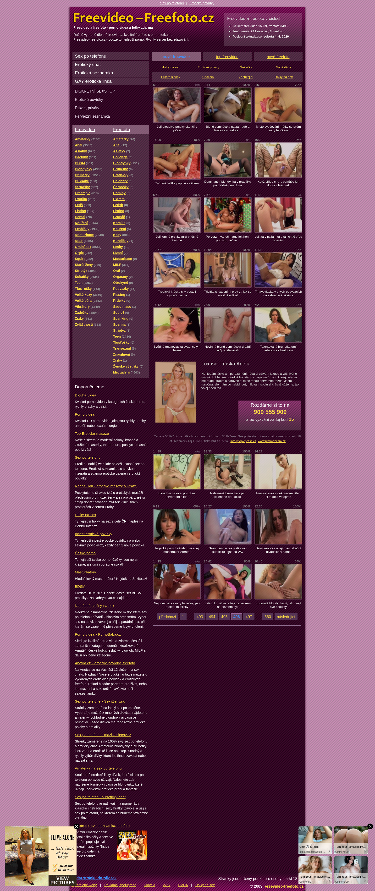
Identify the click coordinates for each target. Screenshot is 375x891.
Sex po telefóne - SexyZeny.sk (100, 701)
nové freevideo (176, 56)
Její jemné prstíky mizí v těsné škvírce (177, 238)
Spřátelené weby (84, 885)
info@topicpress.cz (243, 441)
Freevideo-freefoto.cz (284, 886)
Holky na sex (85, 515)
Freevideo (85, 129)
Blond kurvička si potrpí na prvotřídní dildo (176, 495)
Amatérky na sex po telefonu (98, 768)
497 (249, 617)
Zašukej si (246, 77)
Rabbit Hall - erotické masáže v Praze (106, 486)
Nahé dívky (284, 67)
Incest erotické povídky (93, 534)
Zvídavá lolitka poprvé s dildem (177, 183)
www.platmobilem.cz (272, 441)
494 (212, 617)
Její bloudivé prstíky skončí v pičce (177, 128)
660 (268, 617)
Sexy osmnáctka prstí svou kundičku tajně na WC (228, 550)
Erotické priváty (208, 67)
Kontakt (149, 885)
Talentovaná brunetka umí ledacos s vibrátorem (278, 348)
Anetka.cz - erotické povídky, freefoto (105, 663)
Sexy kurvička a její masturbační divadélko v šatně (278, 550)
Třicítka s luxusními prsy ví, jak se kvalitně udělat (227, 293)
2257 (167, 885)
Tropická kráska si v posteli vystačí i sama (177, 293)
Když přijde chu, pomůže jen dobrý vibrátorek (278, 183)
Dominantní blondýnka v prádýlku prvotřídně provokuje (227, 183)
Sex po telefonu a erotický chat (100, 797)
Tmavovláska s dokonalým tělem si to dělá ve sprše (278, 495)
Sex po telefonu (172, 3)
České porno (85, 553)
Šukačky (246, 67)
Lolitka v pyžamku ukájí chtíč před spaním (278, 238)
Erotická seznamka (94, 72)
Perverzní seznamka (92, 116)
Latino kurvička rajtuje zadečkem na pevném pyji (228, 605)
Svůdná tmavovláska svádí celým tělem (177, 348)
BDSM (80, 586)
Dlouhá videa (85, 395)
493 (200, 617)
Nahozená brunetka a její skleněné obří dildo (227, 495)
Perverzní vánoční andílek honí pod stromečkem (227, 238)
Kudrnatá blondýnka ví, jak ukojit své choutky (278, 605)
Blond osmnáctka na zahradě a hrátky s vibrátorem (227, 128)
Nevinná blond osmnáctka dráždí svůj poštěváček (228, 348)
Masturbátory (85, 572)
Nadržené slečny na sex (94, 606)
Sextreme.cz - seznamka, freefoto (102, 826)
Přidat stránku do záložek (94, 878)
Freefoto (121, 129)
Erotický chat (88, 64)
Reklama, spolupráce (120, 885)
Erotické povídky (201, 3)
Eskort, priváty (87, 108)
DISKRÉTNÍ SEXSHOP (95, 91)
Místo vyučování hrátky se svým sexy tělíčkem (278, 128)
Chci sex (208, 77)
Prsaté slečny (170, 77)
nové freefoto (278, 57)
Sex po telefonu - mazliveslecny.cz (103, 735)
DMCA (183, 885)
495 (224, 617)
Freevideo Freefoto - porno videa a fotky (143, 17)
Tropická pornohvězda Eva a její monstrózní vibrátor (177, 550)
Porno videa (84, 414)
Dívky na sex (284, 77)
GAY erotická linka (93, 81)
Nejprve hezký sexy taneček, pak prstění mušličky (177, 605)
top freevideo (227, 57)
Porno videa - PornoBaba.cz (98, 634)
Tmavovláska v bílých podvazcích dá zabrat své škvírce (278, 293)
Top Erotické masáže (92, 433)
